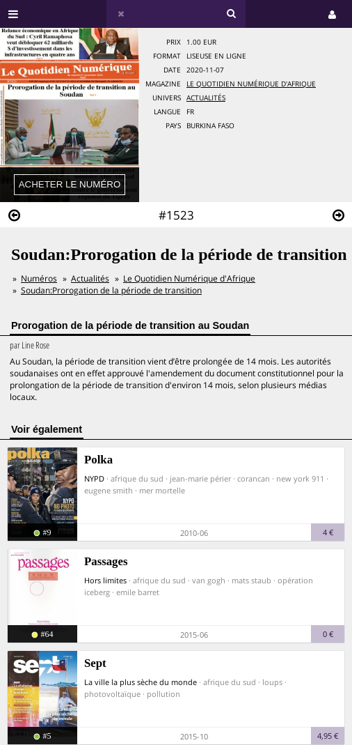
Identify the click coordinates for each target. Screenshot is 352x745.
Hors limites (105, 580)
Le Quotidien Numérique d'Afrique (251, 84)
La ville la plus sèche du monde (140, 682)
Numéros (39, 278)
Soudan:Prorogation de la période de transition (111, 290)
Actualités (205, 97)
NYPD (94, 478)
